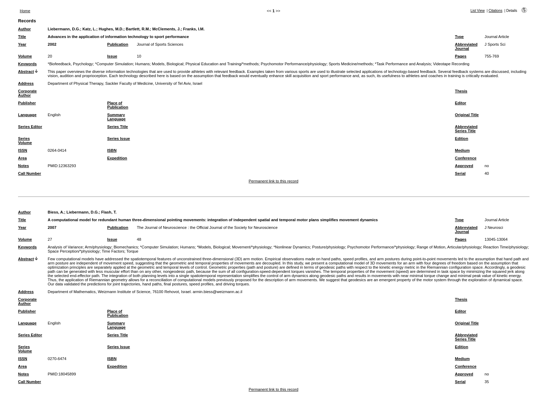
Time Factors (113, 251)
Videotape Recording (451, 64)
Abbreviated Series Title (466, 129)
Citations (495, 11)
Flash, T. (109, 212)
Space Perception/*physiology (74, 251)
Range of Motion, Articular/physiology (449, 247)
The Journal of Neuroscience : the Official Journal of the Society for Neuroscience (207, 227)
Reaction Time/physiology (505, 247)
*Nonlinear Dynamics (292, 247)
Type (459, 37)
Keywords (27, 64)
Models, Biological (167, 64)
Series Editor (30, 127)
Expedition (117, 158)
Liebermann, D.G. (64, 29)
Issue (112, 56)
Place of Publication (117, 105)
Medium (462, 150)
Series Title (117, 127)
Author (24, 29)
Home (25, 11)
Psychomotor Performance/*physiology (380, 247)
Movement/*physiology (251, 247)
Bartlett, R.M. (138, 29)
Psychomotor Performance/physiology (294, 64)
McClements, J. (166, 29)
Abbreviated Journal (466, 46)
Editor (460, 103)
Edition (461, 138)
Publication (117, 44)
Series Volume (25, 140)
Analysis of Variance (65, 247)
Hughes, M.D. (111, 29)
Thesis (461, 91)
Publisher (27, 103)
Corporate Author (27, 93)
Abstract (26, 71)
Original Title (467, 115)
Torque (132, 251)
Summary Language (116, 117)
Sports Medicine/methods (351, 64)
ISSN (22, 150)
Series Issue (118, 138)
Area (22, 158)
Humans (142, 64)
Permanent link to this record (273, 181)
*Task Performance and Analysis (403, 64)
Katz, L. (89, 29)
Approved (464, 166)
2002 (52, 44)
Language (27, 115)
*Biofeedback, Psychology (70, 64)
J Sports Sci (495, 44)
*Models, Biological (213, 247)
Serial (460, 173)
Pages (460, 56)
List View (478, 11)
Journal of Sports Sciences (160, 44)
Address (26, 83)
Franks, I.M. (194, 29)
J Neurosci (494, 227)
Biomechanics (126, 247)
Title (22, 37)
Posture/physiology (328, 247)
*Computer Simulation (114, 64)
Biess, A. (56, 212)
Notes (23, 166)
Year (22, 44)
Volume (25, 56)
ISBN (112, 150)
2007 (52, 227)
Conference (466, 158)
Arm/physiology (98, 247)
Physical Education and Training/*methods (222, 64)
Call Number (29, 173)
